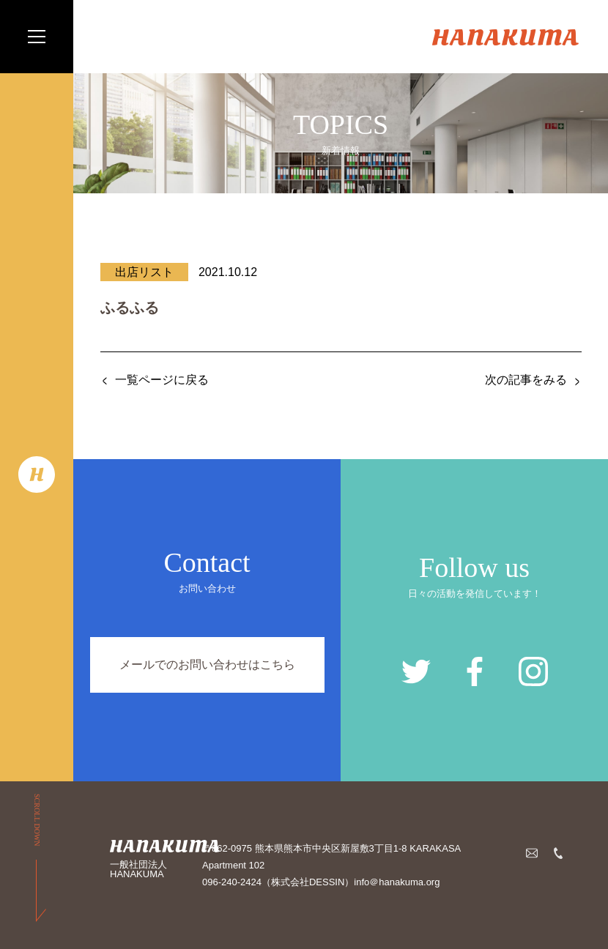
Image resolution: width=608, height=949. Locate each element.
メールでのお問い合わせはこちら (207, 664)
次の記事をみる (526, 380)
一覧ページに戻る (162, 379)
